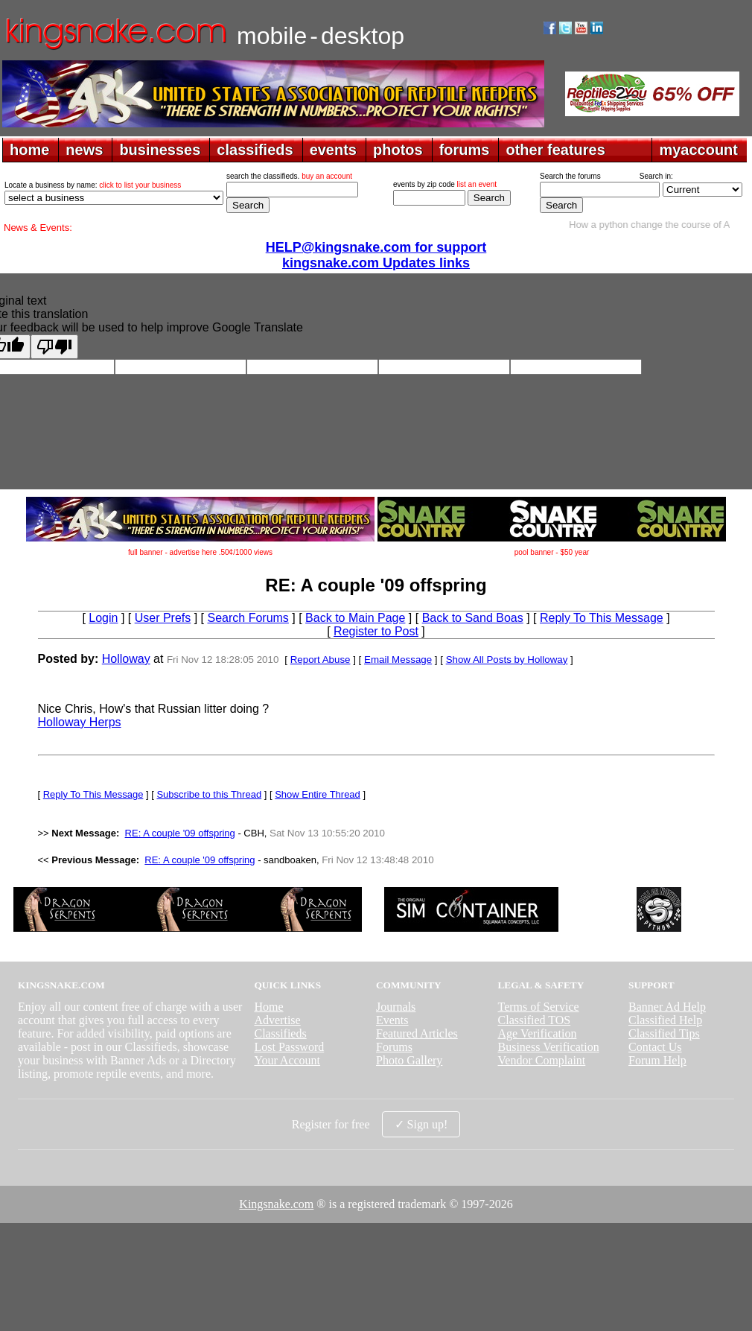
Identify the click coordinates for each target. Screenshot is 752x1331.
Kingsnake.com (276, 1204)
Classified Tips (664, 1033)
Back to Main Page (355, 618)
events (333, 150)
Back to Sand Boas (472, 618)
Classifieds (280, 1033)
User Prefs (163, 618)
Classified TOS (534, 1020)
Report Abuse (320, 659)
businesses (159, 150)
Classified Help (665, 1020)
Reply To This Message (601, 618)
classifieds (255, 150)
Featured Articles (417, 1033)
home (29, 150)
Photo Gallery (409, 1060)
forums (464, 150)
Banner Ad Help (667, 1006)
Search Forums (248, 618)
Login (103, 618)
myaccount (698, 150)
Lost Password (289, 1047)
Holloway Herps (79, 722)
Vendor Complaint (542, 1060)
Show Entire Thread (317, 794)
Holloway (126, 658)
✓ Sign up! (421, 1124)
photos (398, 150)
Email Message (398, 659)
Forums (394, 1047)
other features (555, 150)
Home (268, 1006)
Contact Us (655, 1047)
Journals (395, 1006)
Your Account (287, 1060)
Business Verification (548, 1047)
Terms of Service (538, 1006)
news (84, 150)
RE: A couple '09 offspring (180, 833)
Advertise (277, 1020)
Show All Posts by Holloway (507, 659)
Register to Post (376, 631)
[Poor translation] (54, 346)
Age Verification (537, 1033)
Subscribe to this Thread (208, 794)
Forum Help (657, 1060)
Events (392, 1020)
